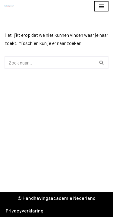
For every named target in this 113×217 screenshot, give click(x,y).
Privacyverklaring (24, 210)
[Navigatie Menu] (101, 6)
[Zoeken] (50, 62)
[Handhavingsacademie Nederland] (11, 6)
